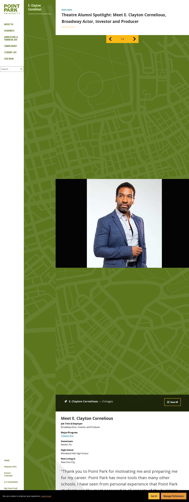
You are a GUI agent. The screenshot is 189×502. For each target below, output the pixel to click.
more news (67, 9)
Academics (9, 30)
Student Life (10, 52)
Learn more (46, 496)
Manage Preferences (174, 496)
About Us (8, 24)
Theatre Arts (67, 435)
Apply (7, 460)
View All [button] (172, 402)
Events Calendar (8, 474)
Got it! (154, 496)
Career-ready (10, 46)
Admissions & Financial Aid (11, 38)
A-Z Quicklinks (11, 482)
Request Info (10, 466)
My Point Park (10, 488)
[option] (122, 223)
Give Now (8, 58)
